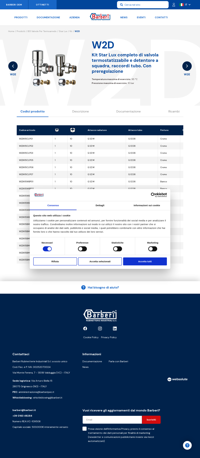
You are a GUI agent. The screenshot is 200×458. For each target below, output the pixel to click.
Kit (71, 31)
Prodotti (20, 17)
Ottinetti (42, 4)
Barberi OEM (14, 4)
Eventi (141, 17)
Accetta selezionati (99, 261)
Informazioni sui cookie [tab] (147, 205)
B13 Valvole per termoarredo (42, 31)
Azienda (74, 17)
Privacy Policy (109, 337)
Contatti (161, 17)
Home (11, 31)
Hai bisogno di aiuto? (100, 287)
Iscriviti (151, 419)
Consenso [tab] (53, 205)
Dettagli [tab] (100, 205)
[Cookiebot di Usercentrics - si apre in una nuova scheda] (153, 195)
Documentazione (48, 17)
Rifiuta (55, 261)
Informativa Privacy (118, 429)
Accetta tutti (145, 261)
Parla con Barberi (118, 361)
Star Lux (63, 31)
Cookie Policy (91, 337)
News (124, 17)
